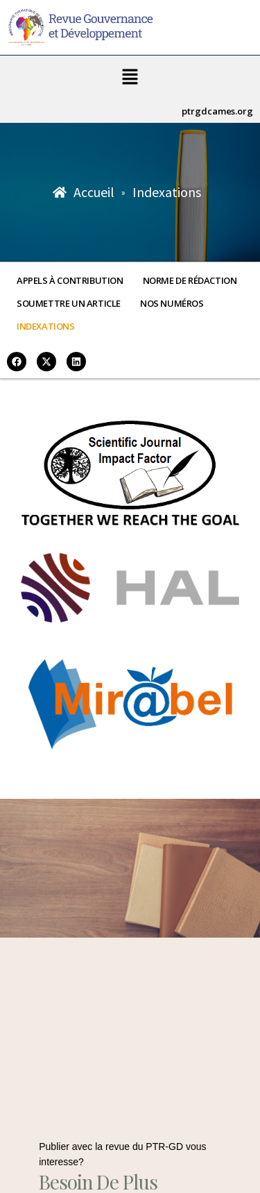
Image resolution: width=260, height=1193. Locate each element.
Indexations (46, 326)
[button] (130, 77)
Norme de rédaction (190, 280)
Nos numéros (172, 303)
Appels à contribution (70, 280)
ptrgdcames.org (217, 111)
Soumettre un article (69, 303)
